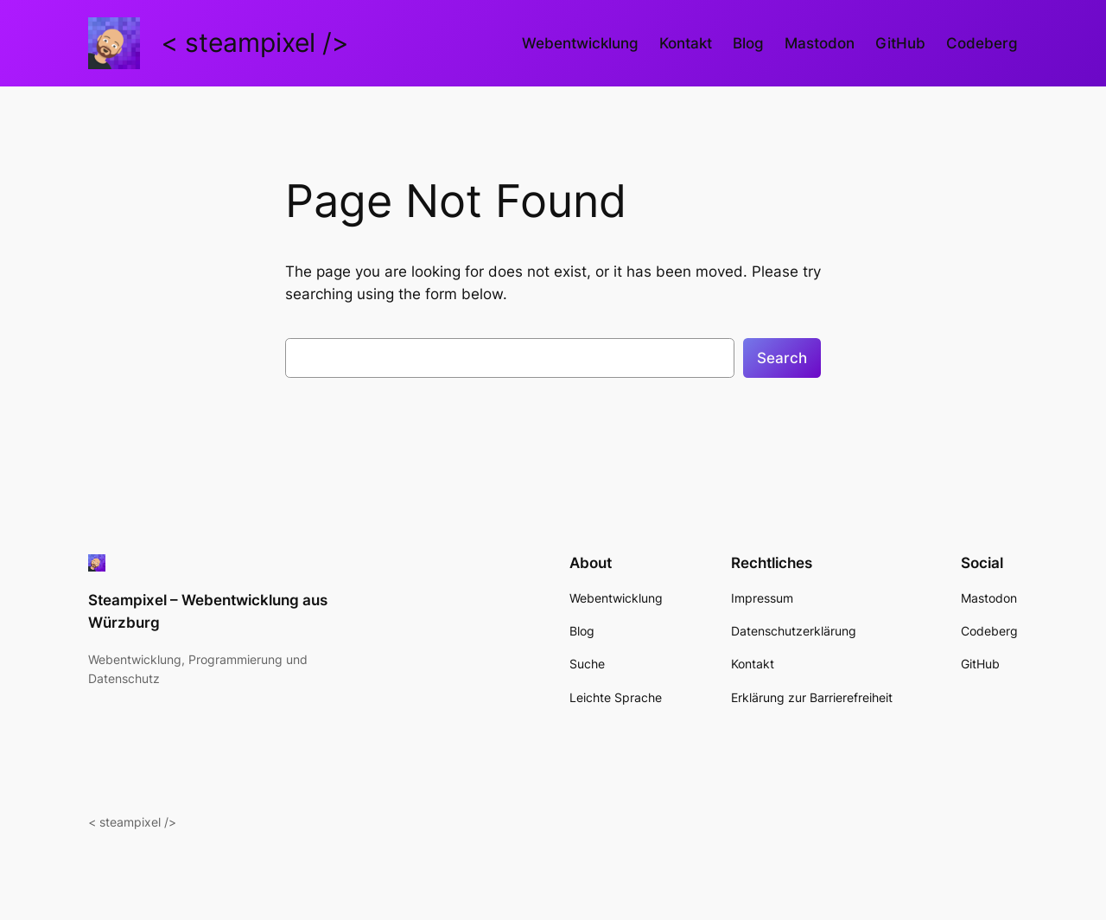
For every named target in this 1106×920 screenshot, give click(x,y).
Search (782, 358)
